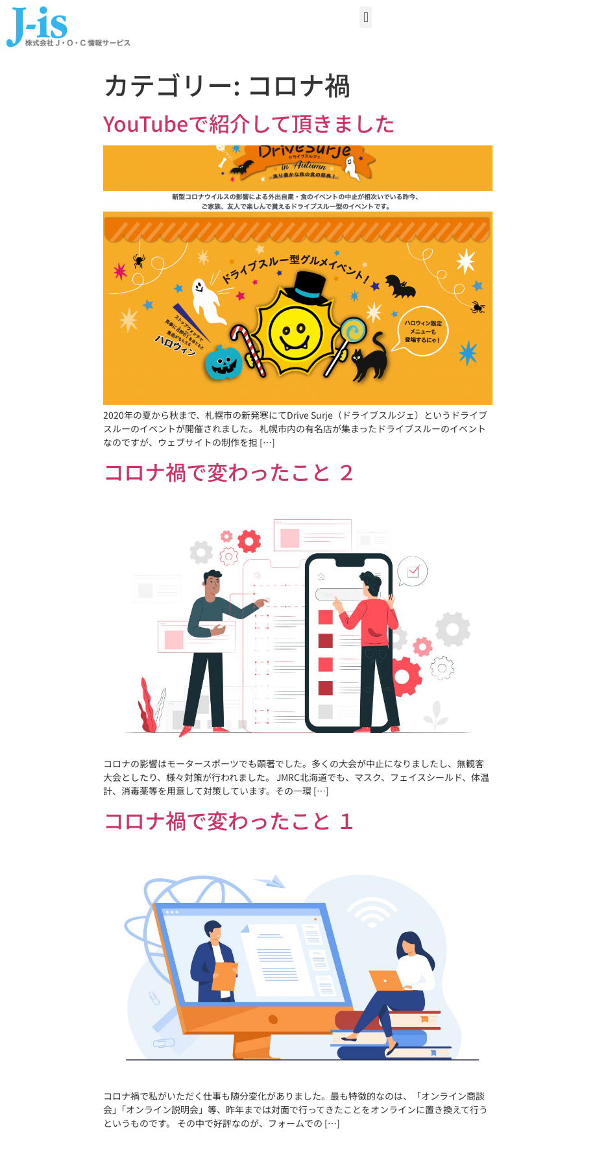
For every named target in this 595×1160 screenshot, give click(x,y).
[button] (365, 17)
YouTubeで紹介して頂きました (249, 123)
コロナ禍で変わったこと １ (230, 820)
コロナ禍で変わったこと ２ (230, 471)
